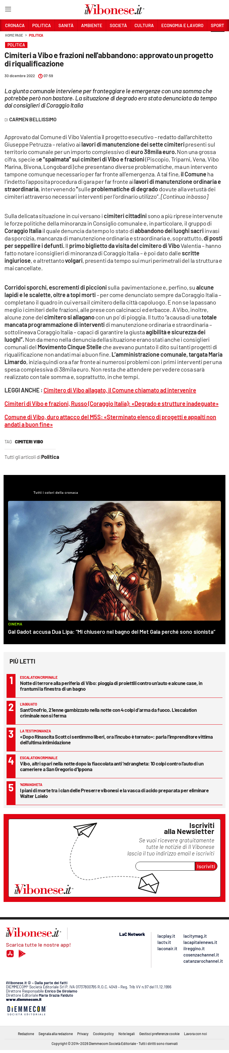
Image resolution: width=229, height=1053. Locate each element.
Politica (36, 35)
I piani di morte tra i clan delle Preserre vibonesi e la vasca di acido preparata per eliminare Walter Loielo (114, 793)
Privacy (83, 1034)
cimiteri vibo (29, 441)
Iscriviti (206, 866)
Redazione (26, 1034)
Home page (14, 35)
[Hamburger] (7, 10)
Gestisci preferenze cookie (159, 1034)
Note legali (126, 1034)
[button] (218, 38)
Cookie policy (103, 1034)
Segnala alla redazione (55, 1034)
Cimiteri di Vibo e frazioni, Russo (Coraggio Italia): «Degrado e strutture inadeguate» (111, 403)
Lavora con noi (195, 1034)
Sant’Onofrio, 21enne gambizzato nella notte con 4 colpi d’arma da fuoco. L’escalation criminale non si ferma (108, 712)
